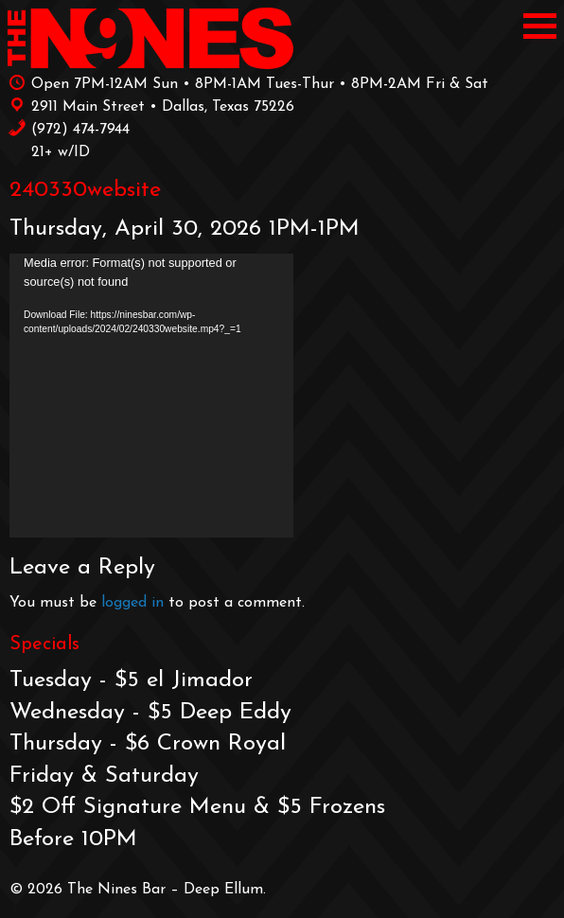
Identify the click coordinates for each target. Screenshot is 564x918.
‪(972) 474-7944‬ (69, 127)
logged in (132, 602)
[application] (151, 396)
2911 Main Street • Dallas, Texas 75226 (151, 105)
